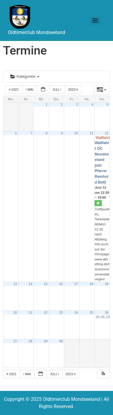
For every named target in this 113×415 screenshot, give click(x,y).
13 (15, 284)
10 (76, 133)
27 (15, 341)
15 (46, 284)
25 (91, 312)
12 (106, 133)
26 (106, 312)
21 (30, 312)
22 (46, 312)
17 (76, 284)
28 (30, 341)
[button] (103, 374)
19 (106, 284)
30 (61, 341)
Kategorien (24, 76)
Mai (30, 89)
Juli (57, 89)
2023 (73, 89)
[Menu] (95, 20)
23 (61, 312)
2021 (14, 89)
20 (15, 312)
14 (30, 284)
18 (91, 284)
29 (46, 341)
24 (76, 312)
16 (61, 284)
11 (91, 133)
